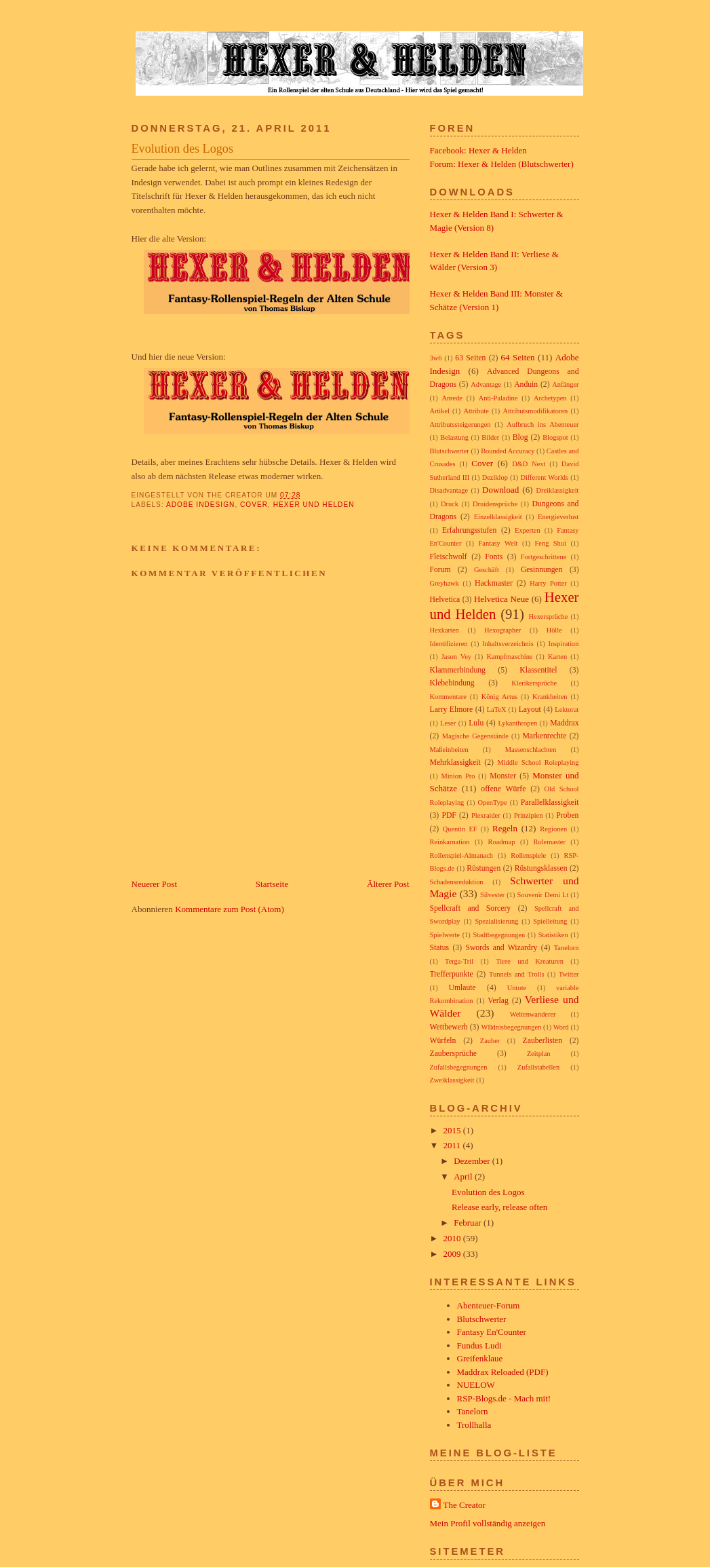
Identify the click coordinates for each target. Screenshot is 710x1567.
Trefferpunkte (451, 974)
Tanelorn (566, 947)
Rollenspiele (528, 855)
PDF (448, 815)
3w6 (436, 358)
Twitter (569, 974)
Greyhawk (444, 583)
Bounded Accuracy (507, 451)
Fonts (493, 556)
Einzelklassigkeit (498, 517)
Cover (254, 504)
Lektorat (566, 709)
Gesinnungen (542, 569)
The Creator (464, 1505)
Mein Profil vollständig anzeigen (488, 1523)
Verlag (498, 1000)
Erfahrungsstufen (469, 530)
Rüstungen (483, 868)
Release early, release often (499, 1207)
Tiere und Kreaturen (530, 961)
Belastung (454, 437)
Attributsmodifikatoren (535, 411)
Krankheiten (549, 696)
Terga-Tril (459, 961)
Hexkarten (444, 630)
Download (500, 490)
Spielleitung (550, 921)
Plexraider (485, 815)
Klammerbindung (458, 670)
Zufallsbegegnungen (459, 1067)
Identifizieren (449, 643)
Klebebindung (452, 683)
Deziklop (495, 477)
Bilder (490, 437)
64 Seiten (518, 357)
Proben (567, 815)
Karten (557, 656)
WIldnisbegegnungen (511, 1027)
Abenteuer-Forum (488, 1305)
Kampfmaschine (509, 656)
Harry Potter (548, 583)
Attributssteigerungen (460, 424)
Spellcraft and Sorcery (470, 908)
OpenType (492, 802)
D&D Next (528, 464)
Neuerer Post (155, 884)
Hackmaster (494, 583)
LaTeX (497, 709)
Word (561, 1027)
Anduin (526, 384)
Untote (516, 988)
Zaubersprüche (453, 1053)
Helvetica (445, 599)
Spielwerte (445, 935)
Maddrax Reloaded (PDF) (503, 1372)
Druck (449, 504)
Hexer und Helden (314, 504)
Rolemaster (550, 842)
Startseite (272, 884)
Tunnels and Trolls (516, 974)
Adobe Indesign (200, 504)
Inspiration (563, 643)
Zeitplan (539, 1053)
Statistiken (553, 935)
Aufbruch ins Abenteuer (542, 424)
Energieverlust (558, 517)
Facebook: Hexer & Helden (478, 150)
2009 (453, 1254)
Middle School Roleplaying (537, 762)
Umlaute (462, 987)
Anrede (451, 398)
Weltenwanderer (533, 1014)
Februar (469, 1222)
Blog (520, 437)
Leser (448, 723)
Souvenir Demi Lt (542, 895)
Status (440, 947)
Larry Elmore (451, 709)
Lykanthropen (518, 723)
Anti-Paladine (498, 398)
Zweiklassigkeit (452, 1080)
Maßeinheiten (449, 749)
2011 (453, 1145)
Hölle (554, 630)
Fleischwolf (448, 556)
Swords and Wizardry (501, 947)
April (464, 1176)
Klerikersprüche (534, 683)
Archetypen (550, 398)
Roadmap (501, 842)
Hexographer (502, 630)
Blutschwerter (449, 451)
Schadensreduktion (457, 882)
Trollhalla (474, 1425)
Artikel (440, 411)
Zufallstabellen (538, 1067)
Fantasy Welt (497, 543)
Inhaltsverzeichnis (508, 643)
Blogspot (555, 437)
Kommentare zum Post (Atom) (229, 909)
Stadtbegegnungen (499, 935)
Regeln (504, 828)
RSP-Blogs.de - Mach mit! (504, 1398)
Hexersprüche (548, 616)
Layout (530, 709)
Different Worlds (544, 477)
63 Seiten (470, 358)
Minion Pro (458, 776)
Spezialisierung (496, 921)
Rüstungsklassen (541, 868)
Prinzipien (528, 815)
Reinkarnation (450, 842)
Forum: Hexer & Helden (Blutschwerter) (502, 164)
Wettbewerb (449, 1027)
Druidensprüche (495, 504)
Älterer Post (388, 884)
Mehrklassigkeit (455, 762)
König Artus (499, 696)
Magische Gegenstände (475, 736)
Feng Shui (550, 543)
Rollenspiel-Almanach (462, 855)
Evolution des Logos (183, 148)
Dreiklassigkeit (557, 490)
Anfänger (565, 384)
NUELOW (476, 1385)
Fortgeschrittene (544, 557)
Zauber (490, 1040)
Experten (527, 530)
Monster (503, 776)
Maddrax (564, 723)
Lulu (476, 723)
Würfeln (443, 1040)
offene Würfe (503, 789)
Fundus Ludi (479, 1345)
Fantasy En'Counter (491, 1332)
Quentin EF (460, 829)
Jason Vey (456, 656)
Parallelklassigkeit (550, 802)
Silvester (492, 895)
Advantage (486, 384)
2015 (453, 1130)
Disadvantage (449, 490)
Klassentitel (538, 670)
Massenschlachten (531, 749)
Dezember (473, 1161)
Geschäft (486, 569)
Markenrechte (544, 736)
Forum (440, 569)
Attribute (476, 411)
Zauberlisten (542, 1040)
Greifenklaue (480, 1358)
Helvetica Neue (501, 599)
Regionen (553, 829)
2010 (453, 1238)
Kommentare (448, 696)
